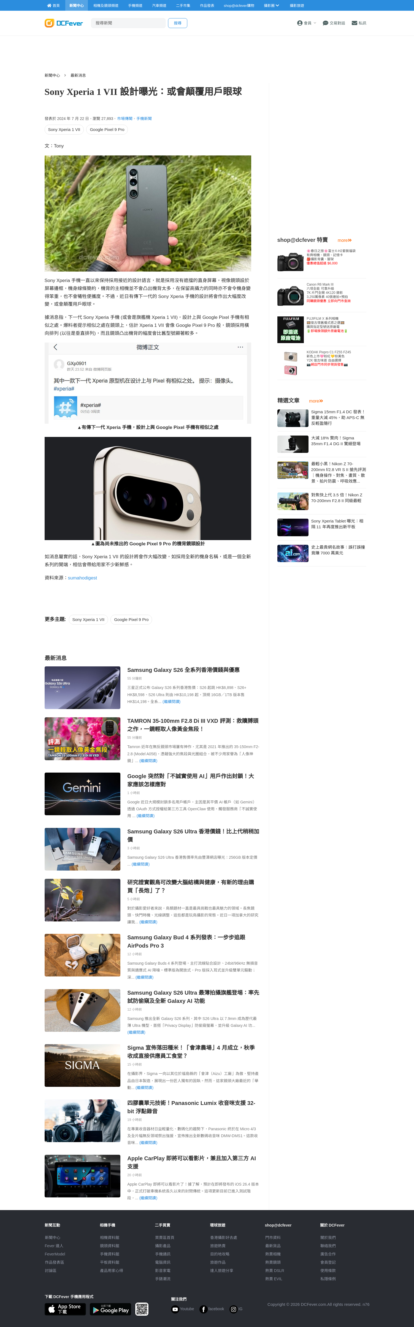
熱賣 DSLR (274, 1270)
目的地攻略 (219, 1254)
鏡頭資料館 (109, 1246)
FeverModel (55, 1254)
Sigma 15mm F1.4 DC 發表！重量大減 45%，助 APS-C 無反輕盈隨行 (338, 417)
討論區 (50, 1270)
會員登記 (328, 1262)
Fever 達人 (54, 1246)
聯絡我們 (328, 1246)
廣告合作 (328, 1254)
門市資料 (273, 1237)
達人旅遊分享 (221, 1270)
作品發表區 (54, 1262)
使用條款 (328, 1270)
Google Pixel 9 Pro (107, 129)
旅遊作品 (218, 1262)
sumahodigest (82, 578)
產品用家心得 (111, 1270)
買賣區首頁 (164, 1237)
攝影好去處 (223, 1237)
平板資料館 (109, 1262)
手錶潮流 (163, 1279)
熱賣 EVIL (273, 1279)
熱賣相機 (273, 1254)
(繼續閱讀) (171, 701)
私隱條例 (328, 1279)
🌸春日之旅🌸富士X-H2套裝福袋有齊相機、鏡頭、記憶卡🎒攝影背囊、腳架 (331, 257)
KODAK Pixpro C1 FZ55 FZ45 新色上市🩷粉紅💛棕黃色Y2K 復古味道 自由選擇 (329, 358)
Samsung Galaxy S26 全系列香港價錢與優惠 (183, 670)
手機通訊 (163, 1254)
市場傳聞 (124, 118)
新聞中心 (52, 75)
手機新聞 (144, 118)
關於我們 (328, 1237)
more (344, 240)
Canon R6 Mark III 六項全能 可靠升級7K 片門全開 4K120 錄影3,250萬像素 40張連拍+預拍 (328, 293)
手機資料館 (109, 1254)
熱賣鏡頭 (273, 1262)
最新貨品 (273, 1246)
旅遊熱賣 (218, 1246)
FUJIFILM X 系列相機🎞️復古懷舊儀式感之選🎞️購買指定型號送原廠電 (327, 325)
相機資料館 (109, 1237)
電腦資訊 (163, 1262)
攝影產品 (163, 1246)
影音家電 (163, 1270)
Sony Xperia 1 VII (64, 129)
